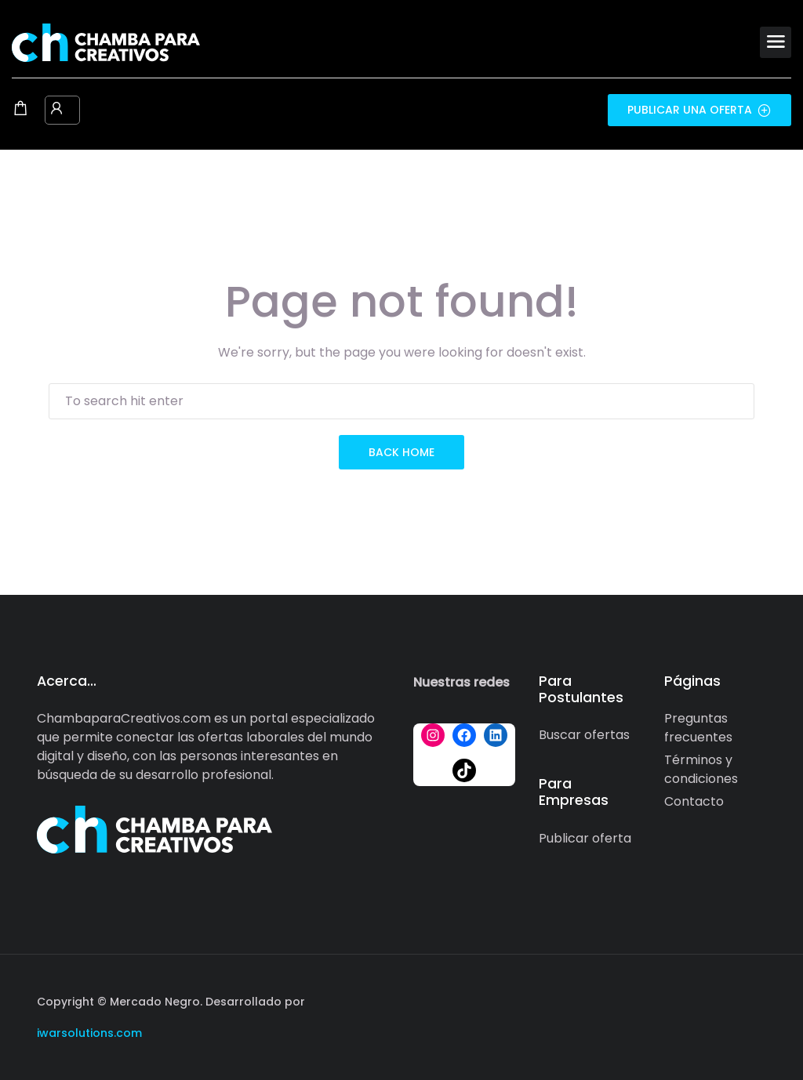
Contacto (694, 801)
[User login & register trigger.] (56, 110)
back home (401, 452)
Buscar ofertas (584, 735)
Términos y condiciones (701, 769)
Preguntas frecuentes (698, 727)
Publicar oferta (585, 838)
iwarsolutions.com (89, 1033)
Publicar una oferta (699, 110)
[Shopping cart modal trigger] (20, 110)
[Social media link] (752, 999)
